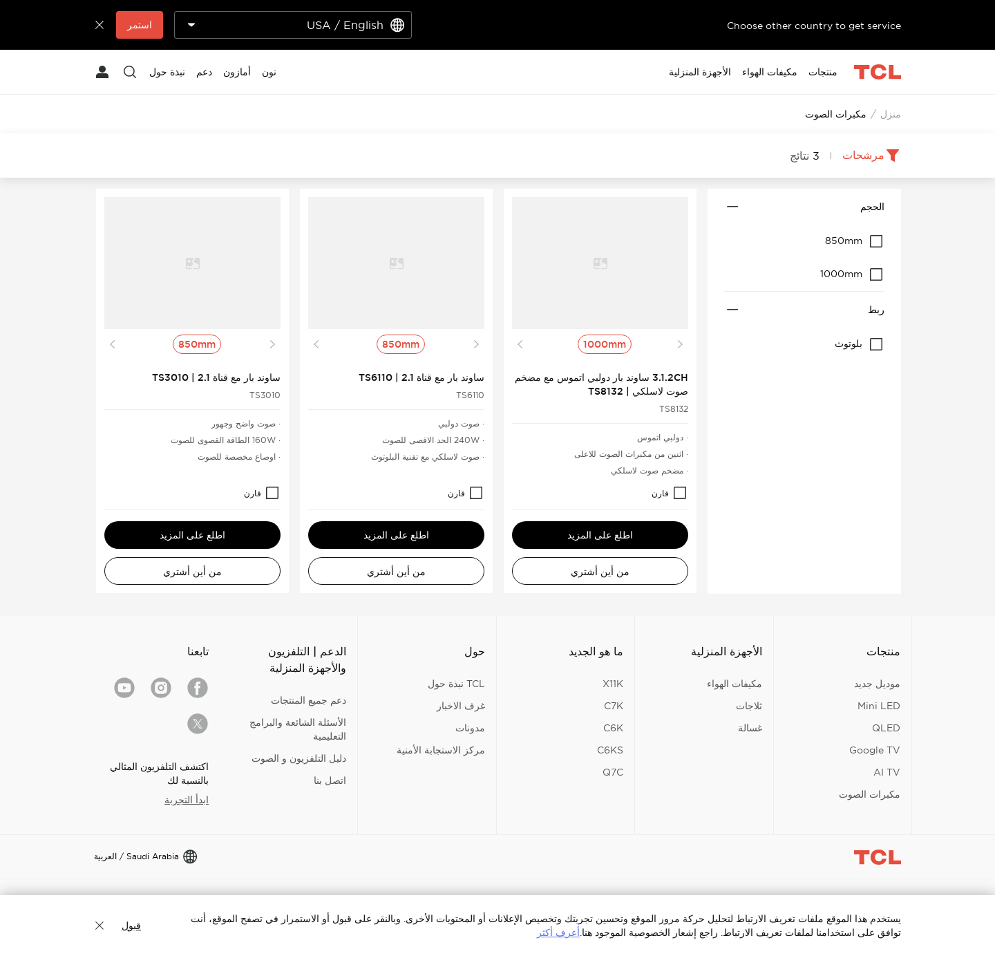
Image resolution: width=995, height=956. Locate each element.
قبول (131, 925)
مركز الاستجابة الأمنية (441, 750)
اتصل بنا (330, 780)
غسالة (750, 728)
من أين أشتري (600, 571)
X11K (613, 683)
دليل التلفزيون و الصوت (299, 758)
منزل (890, 114)
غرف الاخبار (461, 706)
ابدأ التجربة (186, 800)
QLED (886, 728)
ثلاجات (749, 706)
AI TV (886, 772)
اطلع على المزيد (600, 535)
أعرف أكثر (558, 932)
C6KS (610, 750)
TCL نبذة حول (456, 683)
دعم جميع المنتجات (308, 700)
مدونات (470, 728)
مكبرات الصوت (869, 794)
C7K (613, 706)
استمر (139, 25)
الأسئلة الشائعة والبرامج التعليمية (297, 729)
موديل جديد (877, 683)
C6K (613, 728)
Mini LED (878, 706)
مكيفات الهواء (734, 683)
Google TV (874, 750)
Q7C (613, 772)
